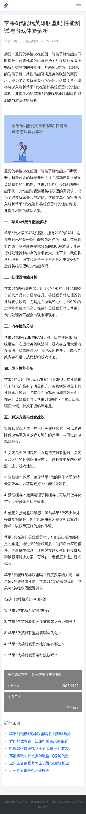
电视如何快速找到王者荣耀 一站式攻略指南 (42, 748)
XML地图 (42, 806)
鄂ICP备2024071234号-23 (67, 801)
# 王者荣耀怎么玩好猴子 (29, 770)
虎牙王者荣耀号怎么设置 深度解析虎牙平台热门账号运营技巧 (42, 763)
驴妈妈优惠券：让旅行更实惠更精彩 (38, 741)
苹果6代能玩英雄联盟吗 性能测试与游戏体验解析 (42, 734)
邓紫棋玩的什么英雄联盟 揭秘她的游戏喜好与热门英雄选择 (42, 756)
